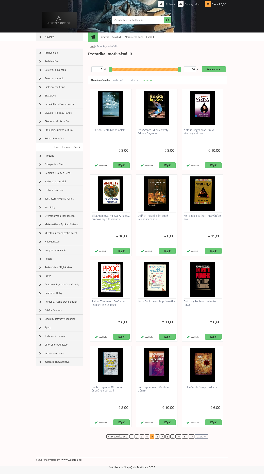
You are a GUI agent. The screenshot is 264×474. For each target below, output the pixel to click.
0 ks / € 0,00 (219, 4)
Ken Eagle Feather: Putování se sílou (202, 217)
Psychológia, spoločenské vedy (62, 284)
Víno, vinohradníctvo (56, 344)
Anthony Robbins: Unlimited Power (200, 303)
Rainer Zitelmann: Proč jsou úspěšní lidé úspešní (108, 303)
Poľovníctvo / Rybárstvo (58, 267)
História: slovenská (55, 181)
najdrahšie (134, 80)
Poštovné (104, 37)
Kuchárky (50, 207)
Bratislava (50, 95)
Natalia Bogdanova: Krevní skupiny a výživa (199, 131)
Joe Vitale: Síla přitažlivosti (202, 387)
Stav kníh (117, 37)
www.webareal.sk (71, 460)
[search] (167, 20)
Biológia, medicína (55, 87)
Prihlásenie (169, 4)
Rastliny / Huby (53, 293)
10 (178, 436)
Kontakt (150, 37)
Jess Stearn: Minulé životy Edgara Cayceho (153, 131)
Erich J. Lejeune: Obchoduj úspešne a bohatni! (107, 388)
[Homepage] (94, 36)
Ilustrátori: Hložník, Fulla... (59, 199)
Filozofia (49, 156)
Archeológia (51, 53)
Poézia (48, 259)
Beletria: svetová (54, 78)
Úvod (92, 46)
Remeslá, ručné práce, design (61, 302)
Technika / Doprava (55, 336)
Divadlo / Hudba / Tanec (58, 113)
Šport (48, 327)
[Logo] (59, 20)
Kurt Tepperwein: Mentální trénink (153, 388)
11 (185, 436)
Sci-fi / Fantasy (53, 310)
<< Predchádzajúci (117, 436)
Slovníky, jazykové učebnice (60, 319)
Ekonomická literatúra (57, 121)
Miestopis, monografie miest (61, 233)
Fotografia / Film (54, 164)
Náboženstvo (52, 241)
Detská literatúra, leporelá (59, 104)
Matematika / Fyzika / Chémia (61, 224)
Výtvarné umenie (54, 353)
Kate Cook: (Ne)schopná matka (156, 301)
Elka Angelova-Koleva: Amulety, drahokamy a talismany (111, 217)
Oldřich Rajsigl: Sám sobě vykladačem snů (153, 217)
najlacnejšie (119, 80)
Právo (48, 276)
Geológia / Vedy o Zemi (58, 173)
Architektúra (52, 61)
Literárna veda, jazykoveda (60, 216)
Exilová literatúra (54, 138)
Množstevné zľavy (134, 37)
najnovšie (148, 80)
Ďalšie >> (202, 436)
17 (191, 436)
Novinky (49, 37)
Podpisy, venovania (55, 250)
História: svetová (54, 190)
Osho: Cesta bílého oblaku (110, 130)
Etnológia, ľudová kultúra (59, 130)
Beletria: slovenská (55, 70)
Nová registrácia (191, 4)
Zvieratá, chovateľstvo (57, 362)
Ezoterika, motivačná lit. (67, 147)
